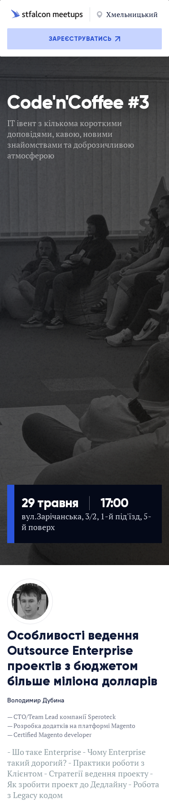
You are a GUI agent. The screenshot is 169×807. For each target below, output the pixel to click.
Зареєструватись (84, 39)
